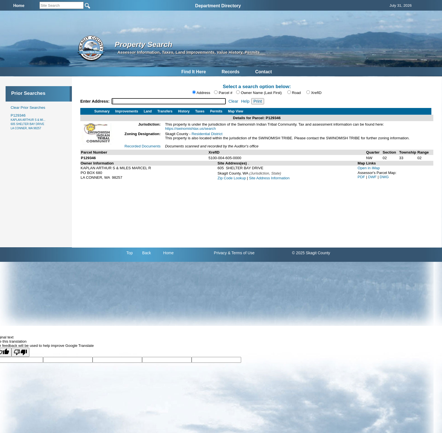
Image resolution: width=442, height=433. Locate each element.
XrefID (316, 93)
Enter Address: (95, 101)
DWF (373, 177)
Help (245, 101)
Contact (263, 71)
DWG (384, 177)
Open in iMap (369, 168)
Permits (216, 111)
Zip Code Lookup (232, 178)
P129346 (28, 121)
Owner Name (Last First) (261, 93)
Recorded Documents (142, 146)
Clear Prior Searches (28, 107)
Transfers (164, 111)
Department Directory (218, 5)
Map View (235, 111)
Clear (233, 101)
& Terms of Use (241, 253)
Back (146, 253)
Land (148, 111)
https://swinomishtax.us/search (190, 128)
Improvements (126, 111)
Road (296, 93)
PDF (362, 177)
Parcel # (225, 93)
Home (168, 253)
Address (203, 93)
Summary (102, 111)
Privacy (220, 253)
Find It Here (193, 71)
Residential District (207, 134)
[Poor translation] (20, 352)
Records (230, 71)
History (183, 111)
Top (129, 253)
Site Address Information (269, 178)
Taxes (199, 111)
